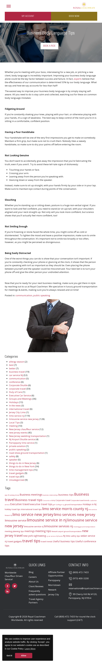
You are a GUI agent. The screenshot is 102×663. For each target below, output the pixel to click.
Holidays (13, 402)
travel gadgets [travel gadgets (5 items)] (14, 541)
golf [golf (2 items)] (54, 505)
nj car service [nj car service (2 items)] (51, 536)
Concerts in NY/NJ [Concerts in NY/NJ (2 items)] (49, 500)
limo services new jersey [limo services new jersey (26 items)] (74, 514)
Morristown (54, 585)
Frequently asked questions (37, 592)
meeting (13, 425)
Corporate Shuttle (18, 385)
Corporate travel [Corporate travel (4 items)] (63, 500)
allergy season (16, 361)
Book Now (74, 16)
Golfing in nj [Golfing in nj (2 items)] (60, 505)
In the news (15, 405)
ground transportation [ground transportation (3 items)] (73, 504)
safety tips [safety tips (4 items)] (75, 536)
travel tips (14, 476)
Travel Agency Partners (36, 601)
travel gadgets (16, 473)
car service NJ (16, 375)
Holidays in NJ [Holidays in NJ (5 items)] (90, 504)
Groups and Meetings (20, 398)
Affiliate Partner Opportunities (56, 574)
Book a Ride (49, 46)
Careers (33, 576)
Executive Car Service (20, 395)
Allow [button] (23, 656)
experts (78, 78)
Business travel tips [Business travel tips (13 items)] (28, 500)
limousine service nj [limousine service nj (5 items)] (33, 526)
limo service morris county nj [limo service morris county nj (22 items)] (65, 508)
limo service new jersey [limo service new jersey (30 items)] (32, 514)
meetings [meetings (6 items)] (29, 531)
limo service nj (16, 415)
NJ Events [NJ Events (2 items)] (59, 536)
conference (14, 381)
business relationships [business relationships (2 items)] (50, 495)
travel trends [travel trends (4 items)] (46, 541)
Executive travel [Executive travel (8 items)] (19, 504)
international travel (19, 408)
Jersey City (53, 594)
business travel (17, 371)
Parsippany (54, 580)
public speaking (41, 295)
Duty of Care (15, 392)
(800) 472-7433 (81, 572)
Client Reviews (36, 586)
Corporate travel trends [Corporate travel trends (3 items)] (80, 500)
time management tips (21, 469)
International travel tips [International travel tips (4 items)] (31, 509)
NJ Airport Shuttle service (22, 439)
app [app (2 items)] (6, 495)
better (12, 368)
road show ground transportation (26, 452)
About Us (34, 581)
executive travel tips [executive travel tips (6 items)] (41, 504)
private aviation (17, 446)
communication (24, 295)
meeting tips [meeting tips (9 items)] (43, 531)
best (11, 364)
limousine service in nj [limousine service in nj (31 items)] (47, 520)
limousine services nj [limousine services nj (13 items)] (58, 526)
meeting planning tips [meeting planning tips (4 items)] (14, 531)
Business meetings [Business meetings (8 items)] (31, 494)
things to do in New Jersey (22, 463)
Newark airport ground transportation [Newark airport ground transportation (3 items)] (67, 531)
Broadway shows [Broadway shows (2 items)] (13, 495)
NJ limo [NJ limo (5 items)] (66, 535)
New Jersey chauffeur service (24, 429)
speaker (13, 459)
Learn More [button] (30, 649)
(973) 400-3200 (81, 578)
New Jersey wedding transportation (27, 436)
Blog (31, 572)
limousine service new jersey (24, 419)
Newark (52, 589)
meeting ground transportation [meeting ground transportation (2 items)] (84, 527)
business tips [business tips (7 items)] (66, 494)
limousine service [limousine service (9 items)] (15, 520)
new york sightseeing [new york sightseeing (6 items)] (34, 535)
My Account (28, 16)
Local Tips (14, 422)
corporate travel (17, 388)
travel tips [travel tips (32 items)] (31, 540)
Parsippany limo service (21, 442)
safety (12, 456)
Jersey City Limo (17, 412)
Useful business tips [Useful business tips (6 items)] (64, 541)
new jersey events (18, 432)
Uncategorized (16, 479)
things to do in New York (21, 466)
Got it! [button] (9, 656)
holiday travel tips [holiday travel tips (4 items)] (12, 509)
